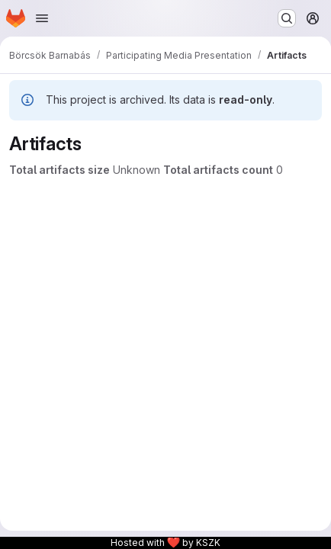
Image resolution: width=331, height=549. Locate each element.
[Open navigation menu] (42, 18)
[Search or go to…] (287, 18)
